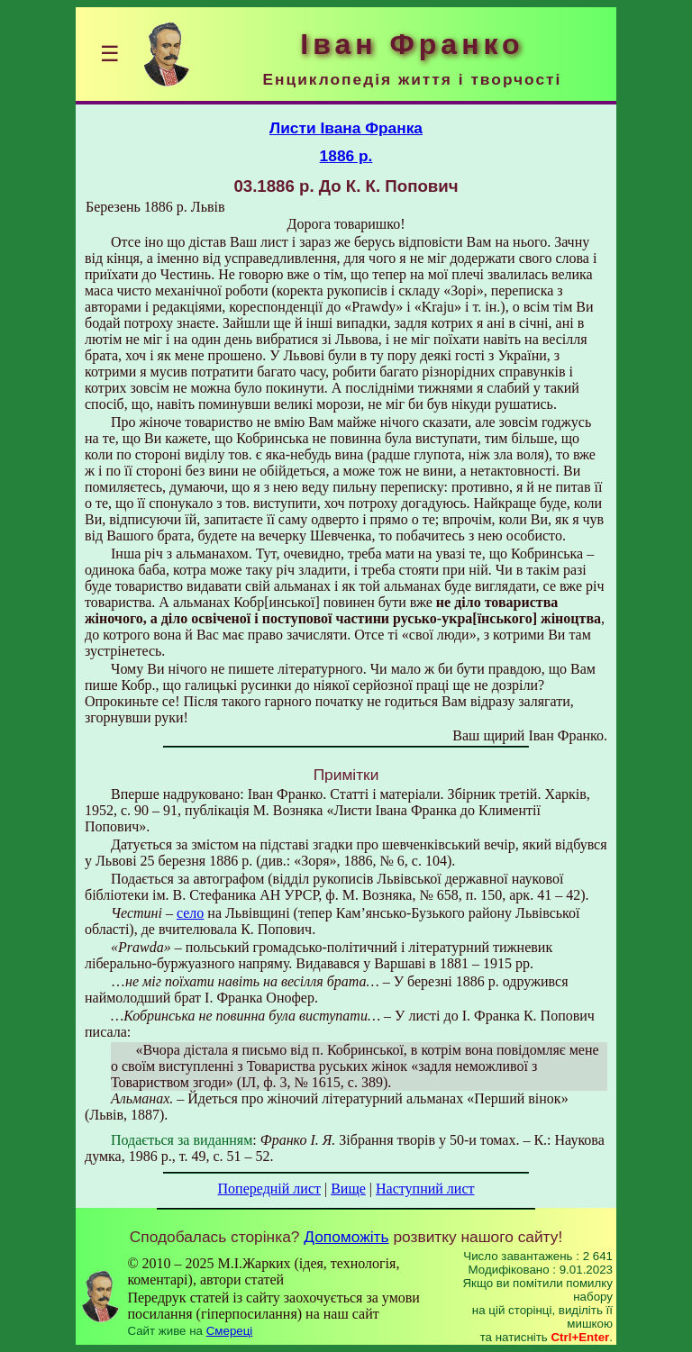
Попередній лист (269, 1188)
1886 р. (346, 156)
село (190, 913)
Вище (348, 1188)
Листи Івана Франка (346, 128)
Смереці (229, 1331)
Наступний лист (425, 1188)
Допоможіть (346, 1237)
